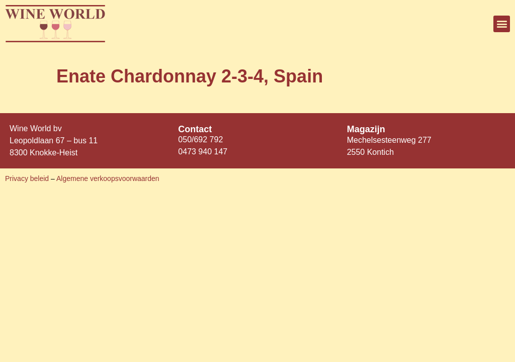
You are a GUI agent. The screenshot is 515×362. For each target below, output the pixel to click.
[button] (501, 24)
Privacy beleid (28, 178)
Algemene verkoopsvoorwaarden (107, 178)
